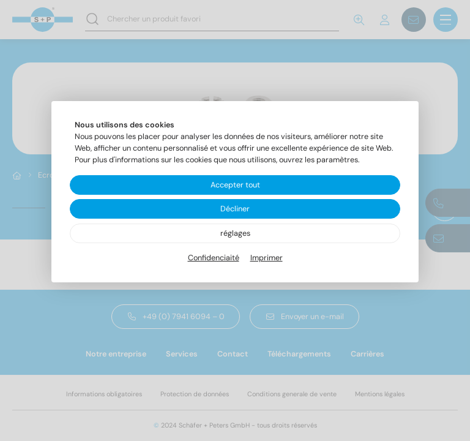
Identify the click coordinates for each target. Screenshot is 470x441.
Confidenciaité (213, 258)
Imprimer (266, 258)
